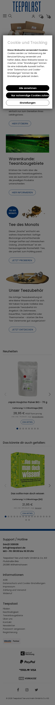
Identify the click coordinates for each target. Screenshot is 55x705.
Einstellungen (27, 102)
